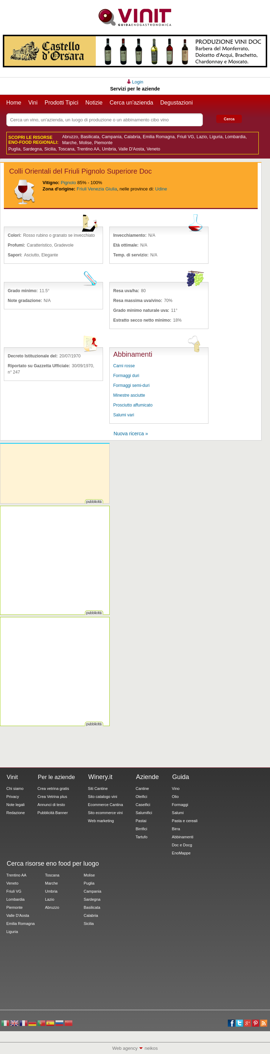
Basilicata (90, 136)
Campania (111, 136)
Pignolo (68, 182)
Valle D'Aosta (131, 149)
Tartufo (142, 837)
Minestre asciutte (129, 395)
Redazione (15, 813)
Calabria (132, 136)
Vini (32, 103)
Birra (176, 829)
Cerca (229, 119)
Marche (69, 142)
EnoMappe (181, 853)
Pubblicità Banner (53, 813)
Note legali (15, 805)
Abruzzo (70, 136)
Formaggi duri (126, 375)
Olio (175, 796)
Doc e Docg (182, 845)
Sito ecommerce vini (105, 813)
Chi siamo (15, 788)
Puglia (14, 149)
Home (13, 103)
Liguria (216, 136)
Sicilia (50, 149)
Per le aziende (56, 777)
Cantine (142, 788)
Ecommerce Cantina (105, 805)
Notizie (94, 103)
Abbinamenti (182, 837)
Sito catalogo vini (102, 796)
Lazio (202, 136)
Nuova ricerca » (131, 433)
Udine (161, 189)
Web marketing (101, 821)
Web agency (124, 1048)
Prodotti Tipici (61, 103)
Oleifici (141, 796)
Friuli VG (185, 136)
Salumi (178, 813)
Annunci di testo (51, 805)
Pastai (141, 821)
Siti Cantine (98, 788)
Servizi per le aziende (135, 89)
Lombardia (235, 136)
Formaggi (180, 805)
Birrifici (141, 829)
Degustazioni (176, 103)
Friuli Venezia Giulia (97, 189)
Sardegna (32, 149)
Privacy (12, 796)
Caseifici (143, 805)
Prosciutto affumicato (133, 405)
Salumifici (144, 813)
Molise (85, 142)
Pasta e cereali (185, 821)
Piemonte (103, 142)
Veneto (153, 149)
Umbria (109, 149)
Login (137, 82)
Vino (176, 788)
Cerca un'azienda (131, 103)
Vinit (135, 17)
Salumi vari (123, 414)
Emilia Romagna (159, 136)
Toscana (66, 149)
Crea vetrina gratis (53, 788)
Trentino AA (88, 149)
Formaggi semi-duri (131, 385)
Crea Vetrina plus (52, 796)
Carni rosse (124, 365)
